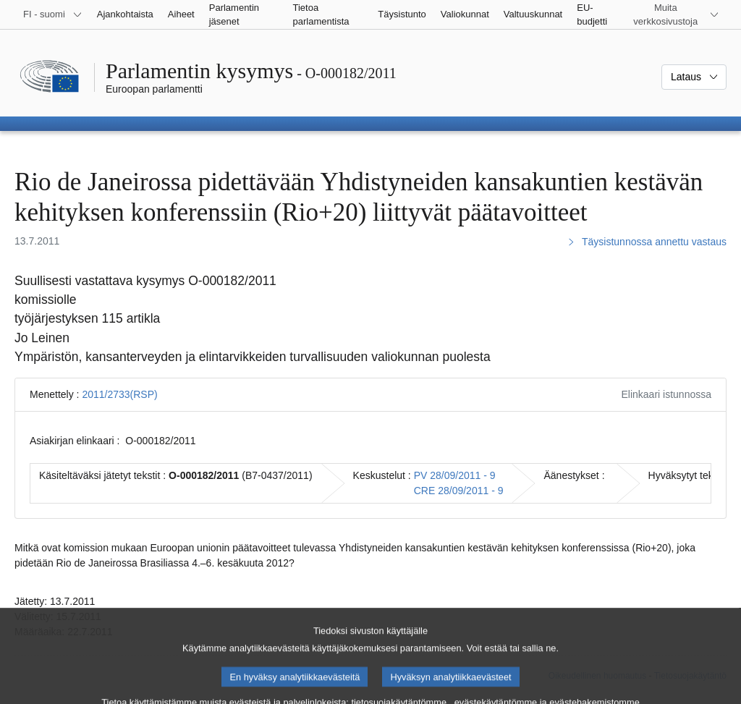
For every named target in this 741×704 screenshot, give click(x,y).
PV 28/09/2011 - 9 (455, 475)
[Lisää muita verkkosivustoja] (674, 14)
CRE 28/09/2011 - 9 (459, 490)
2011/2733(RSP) (119, 394)
